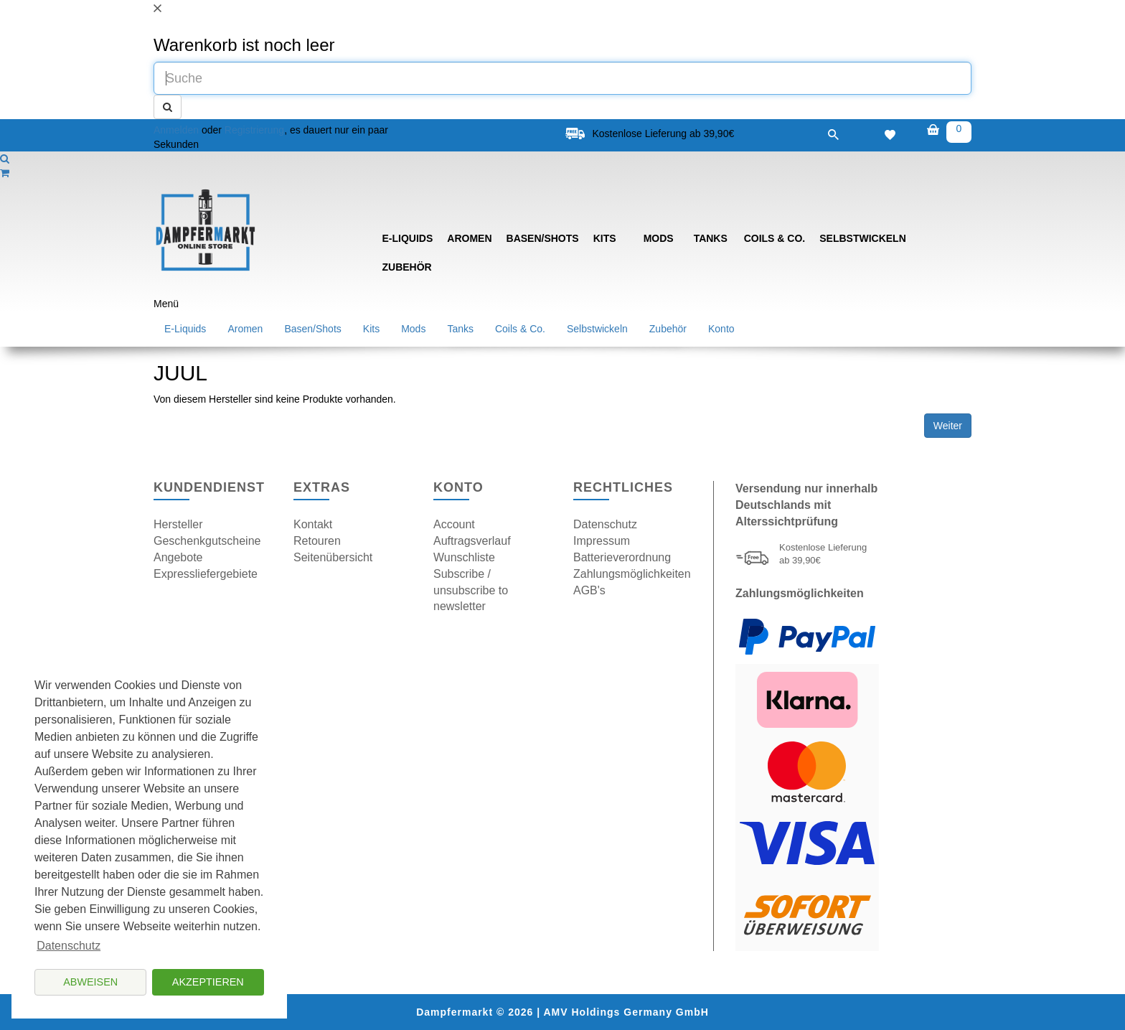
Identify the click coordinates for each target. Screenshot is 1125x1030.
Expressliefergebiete (206, 574)
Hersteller (178, 524)
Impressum (601, 541)
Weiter (947, 425)
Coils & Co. (775, 238)
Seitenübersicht (332, 557)
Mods (659, 238)
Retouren (317, 541)
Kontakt (312, 524)
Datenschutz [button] (68, 946)
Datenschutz (605, 524)
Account (454, 524)
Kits (604, 238)
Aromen (469, 238)
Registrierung (254, 130)
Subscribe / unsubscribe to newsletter (470, 590)
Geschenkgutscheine (207, 541)
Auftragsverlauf (472, 541)
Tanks (711, 238)
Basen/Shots (543, 238)
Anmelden (176, 130)
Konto (721, 328)
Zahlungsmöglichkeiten (632, 574)
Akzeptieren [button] (208, 982)
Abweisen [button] (90, 982)
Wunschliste (464, 557)
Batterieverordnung (622, 557)
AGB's (589, 590)
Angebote (178, 557)
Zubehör (407, 267)
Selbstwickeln (862, 238)
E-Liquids (407, 238)
